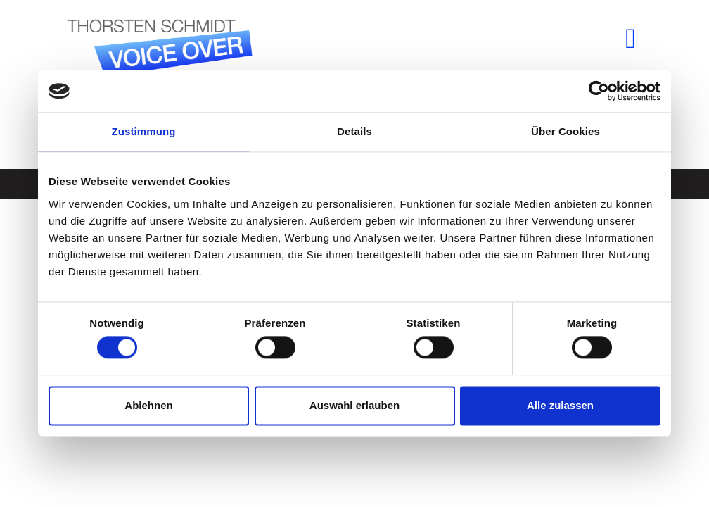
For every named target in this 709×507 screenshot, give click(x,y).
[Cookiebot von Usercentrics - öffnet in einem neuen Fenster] (598, 90)
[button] (630, 39)
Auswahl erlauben (354, 405)
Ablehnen (148, 405)
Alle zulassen (560, 405)
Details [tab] (354, 131)
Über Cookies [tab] (565, 131)
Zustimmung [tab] (144, 131)
